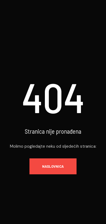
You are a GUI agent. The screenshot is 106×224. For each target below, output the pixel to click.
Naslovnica (53, 166)
